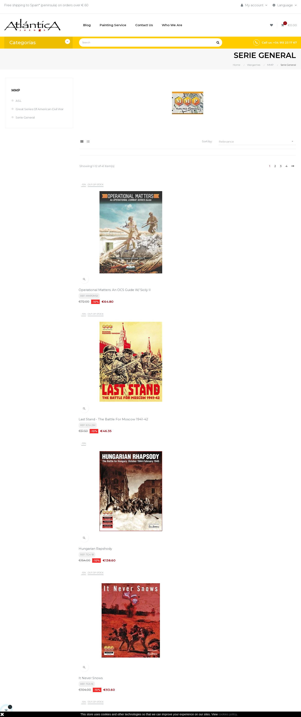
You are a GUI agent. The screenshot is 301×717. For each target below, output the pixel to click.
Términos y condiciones (147, 663)
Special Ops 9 (90, 443)
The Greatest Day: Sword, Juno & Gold (257, 536)
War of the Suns (92, 536)
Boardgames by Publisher (198, 663)
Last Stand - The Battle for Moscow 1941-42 (186, 256)
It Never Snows (91, 351)
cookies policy (228, 714)
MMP (15, 90)
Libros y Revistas (191, 677)
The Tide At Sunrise (169, 536)
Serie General (26, 122)
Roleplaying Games (193, 670)
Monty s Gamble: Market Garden (254, 351)
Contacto (136, 684)
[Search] (150, 42)
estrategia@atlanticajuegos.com (29, 686)
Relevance (257, 141)
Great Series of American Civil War (38, 111)
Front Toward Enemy (170, 351)
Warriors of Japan (168, 443)
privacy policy (93, 624)
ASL (19, 101)
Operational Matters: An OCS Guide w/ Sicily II (109, 256)
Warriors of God (240, 443)
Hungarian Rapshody (244, 254)
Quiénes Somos (141, 677)
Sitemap (185, 684)
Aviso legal (137, 670)
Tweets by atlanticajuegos (248, 662)
